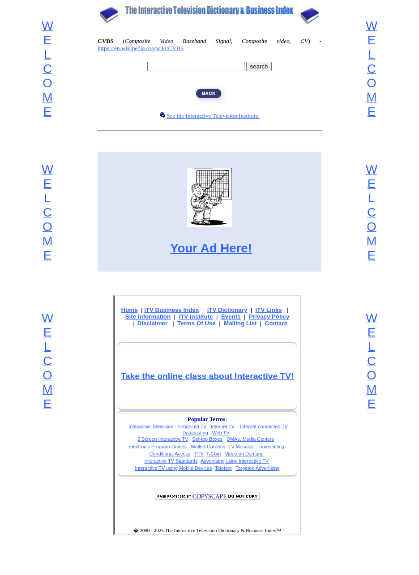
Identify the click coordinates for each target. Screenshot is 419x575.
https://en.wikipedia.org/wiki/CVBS (141, 48)
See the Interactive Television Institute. (213, 115)
